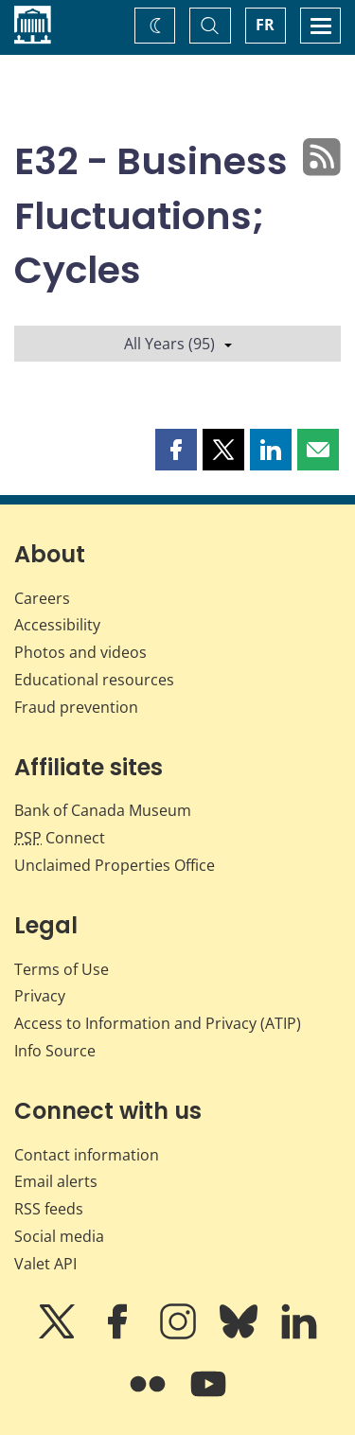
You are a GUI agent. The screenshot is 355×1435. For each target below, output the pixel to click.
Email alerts (56, 1181)
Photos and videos (80, 652)
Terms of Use (61, 969)
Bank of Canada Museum (102, 810)
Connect (59, 837)
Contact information (86, 1154)
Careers (42, 598)
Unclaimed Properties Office (114, 865)
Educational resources (94, 679)
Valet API (45, 1263)
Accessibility (57, 624)
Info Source (55, 1050)
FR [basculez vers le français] (265, 24)
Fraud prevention (76, 707)
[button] (176, 449)
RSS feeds (48, 1208)
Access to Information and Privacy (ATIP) (157, 1023)
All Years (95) (178, 343)
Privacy (39, 995)
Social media (59, 1236)
